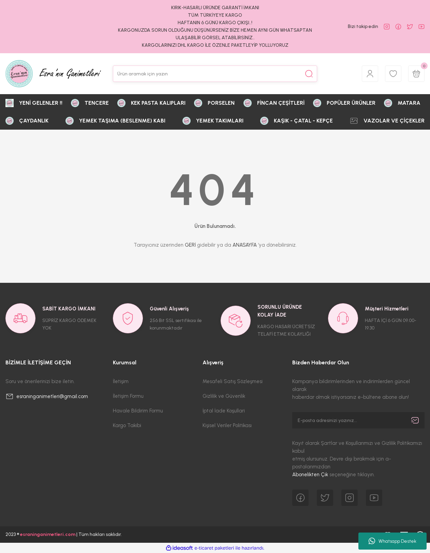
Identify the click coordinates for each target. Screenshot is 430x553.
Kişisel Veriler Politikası (227, 425)
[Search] (215, 74)
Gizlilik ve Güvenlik (224, 396)
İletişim (121, 381)
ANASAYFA (245, 245)
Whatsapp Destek (392, 541)
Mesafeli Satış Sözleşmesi (233, 381)
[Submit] (415, 420)
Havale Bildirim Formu (138, 411)
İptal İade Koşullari (224, 411)
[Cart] (416, 74)
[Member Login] (370, 74)
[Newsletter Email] (358, 420)
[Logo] (53, 73)
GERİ (190, 245)
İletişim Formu (128, 396)
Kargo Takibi (127, 425)
